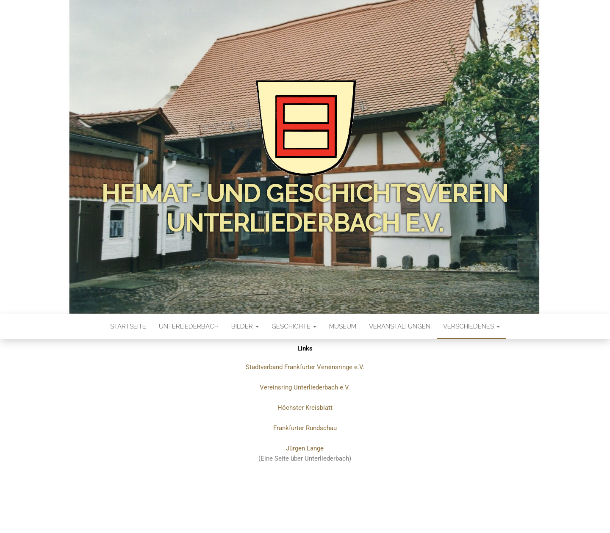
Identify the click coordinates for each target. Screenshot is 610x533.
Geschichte (294, 326)
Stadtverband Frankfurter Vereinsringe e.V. (305, 367)
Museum (342, 326)
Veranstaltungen (399, 326)
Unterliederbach (189, 326)
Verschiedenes (471, 326)
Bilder (245, 326)
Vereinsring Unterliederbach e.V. (305, 387)
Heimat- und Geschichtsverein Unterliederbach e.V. (305, 208)
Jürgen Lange (305, 448)
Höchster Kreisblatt (305, 407)
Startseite (128, 326)
